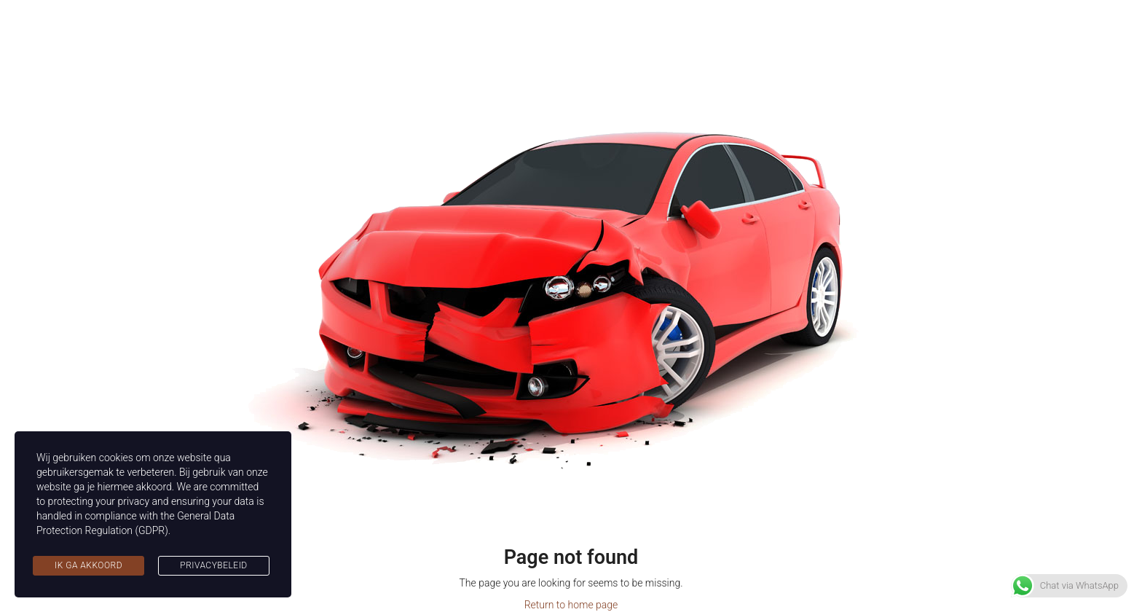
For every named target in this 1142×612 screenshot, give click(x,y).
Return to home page (571, 605)
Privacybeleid (213, 565)
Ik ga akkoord (88, 565)
